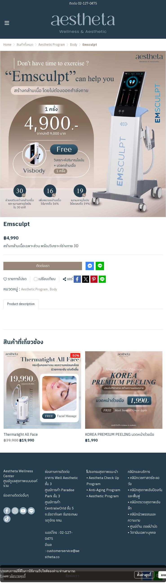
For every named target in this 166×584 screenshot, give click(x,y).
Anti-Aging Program (104, 490)
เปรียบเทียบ (46, 279)
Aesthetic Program (51, 44)
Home (7, 44)
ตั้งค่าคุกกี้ (144, 575)
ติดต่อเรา (42, 266)
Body (73, 44)
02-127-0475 (87, 3)
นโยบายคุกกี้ (17, 576)
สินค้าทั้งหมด (25, 44)
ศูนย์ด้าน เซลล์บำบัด (143, 526)
